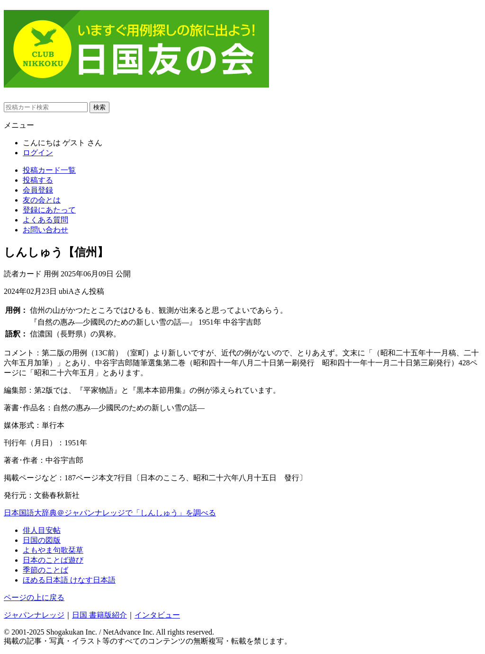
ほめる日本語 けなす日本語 (69, 580)
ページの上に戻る (34, 597)
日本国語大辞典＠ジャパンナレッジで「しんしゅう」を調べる (110, 513)
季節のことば (45, 570)
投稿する (38, 180)
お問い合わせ (45, 230)
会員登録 (38, 190)
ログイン (38, 153)
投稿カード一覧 (49, 170)
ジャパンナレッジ (34, 615)
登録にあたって (49, 210)
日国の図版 (42, 540)
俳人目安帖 (42, 530)
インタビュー (157, 615)
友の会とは (42, 200)
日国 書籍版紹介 (99, 615)
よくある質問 (45, 220)
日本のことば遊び (53, 560)
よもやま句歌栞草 (53, 550)
